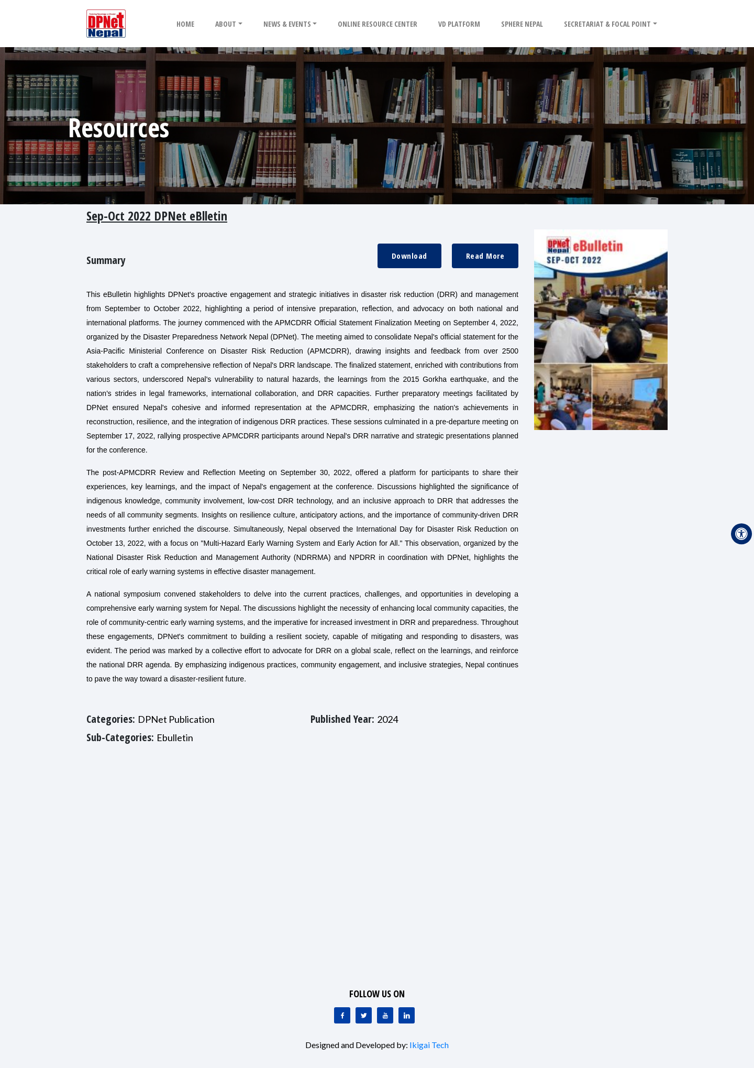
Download (409, 255)
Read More (485, 255)
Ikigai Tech (429, 1045)
